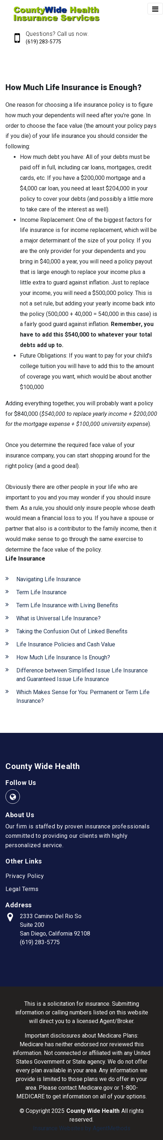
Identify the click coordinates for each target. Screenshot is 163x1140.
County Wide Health (42, 766)
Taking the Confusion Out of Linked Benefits (72, 631)
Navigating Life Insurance (48, 579)
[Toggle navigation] (155, 8)
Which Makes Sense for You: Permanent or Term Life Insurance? (83, 696)
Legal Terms (22, 889)
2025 (57, 1110)
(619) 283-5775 (43, 42)
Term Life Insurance (41, 592)
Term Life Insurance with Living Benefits (67, 605)
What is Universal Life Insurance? (58, 618)
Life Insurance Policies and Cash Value (65, 644)
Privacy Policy (24, 876)
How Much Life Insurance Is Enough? (63, 657)
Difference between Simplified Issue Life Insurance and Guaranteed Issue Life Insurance (82, 675)
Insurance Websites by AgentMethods (81, 1128)
